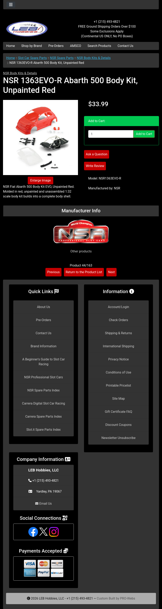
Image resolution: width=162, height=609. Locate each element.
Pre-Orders (56, 46)
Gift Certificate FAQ (118, 412)
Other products (81, 251)
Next (111, 272)
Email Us (43, 503)
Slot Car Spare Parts (32, 58)
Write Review (95, 166)
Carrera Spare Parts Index (43, 416)
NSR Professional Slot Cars (43, 377)
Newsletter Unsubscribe (119, 438)
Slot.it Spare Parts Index (43, 430)
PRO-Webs (127, 598)
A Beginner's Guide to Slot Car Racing (43, 361)
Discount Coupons (118, 425)
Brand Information (43, 346)
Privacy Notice (118, 359)
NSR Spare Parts (62, 58)
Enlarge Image (40, 180)
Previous (53, 272)
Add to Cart (144, 134)
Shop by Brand (31, 46)
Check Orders (118, 320)
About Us (43, 307)
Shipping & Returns (118, 333)
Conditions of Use (118, 372)
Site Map (118, 398)
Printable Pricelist (118, 385)
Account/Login (118, 307)
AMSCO (75, 46)
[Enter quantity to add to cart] (110, 134)
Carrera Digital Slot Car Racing (43, 403)
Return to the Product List (84, 272)
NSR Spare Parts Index (43, 390)
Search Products (99, 46)
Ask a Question (96, 154)
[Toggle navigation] (10, 5)
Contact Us (125, 46)
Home (10, 46)
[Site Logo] (29, 27)
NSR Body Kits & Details (94, 58)
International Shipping (118, 346)
